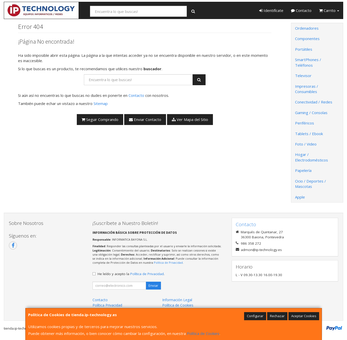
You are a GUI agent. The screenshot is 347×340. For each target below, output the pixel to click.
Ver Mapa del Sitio (190, 119)
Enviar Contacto (145, 119)
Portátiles (303, 49)
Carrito (329, 10)
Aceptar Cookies (303, 316)
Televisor (303, 75)
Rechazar (277, 316)
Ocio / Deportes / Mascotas (310, 183)
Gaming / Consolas (311, 112)
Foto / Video (306, 144)
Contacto (301, 10)
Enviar (153, 285)
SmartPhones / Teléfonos (308, 62)
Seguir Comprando (100, 119)
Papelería (303, 170)
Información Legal (177, 299)
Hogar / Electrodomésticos (311, 157)
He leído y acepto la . (131, 274)
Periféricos (304, 123)
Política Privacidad (107, 305)
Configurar (255, 316)
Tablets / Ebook (309, 133)
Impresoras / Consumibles (306, 89)
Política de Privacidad (168, 262)
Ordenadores (307, 28)
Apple (300, 197)
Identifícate (271, 10)
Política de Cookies (203, 333)
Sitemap (101, 103)
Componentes (307, 38)
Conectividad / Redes (313, 101)
